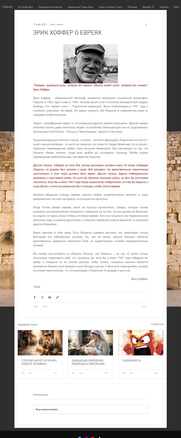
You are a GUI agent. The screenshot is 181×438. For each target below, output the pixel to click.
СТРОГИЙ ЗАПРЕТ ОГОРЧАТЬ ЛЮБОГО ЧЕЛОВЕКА (39, 362)
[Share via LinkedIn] (49, 297)
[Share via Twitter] (42, 297)
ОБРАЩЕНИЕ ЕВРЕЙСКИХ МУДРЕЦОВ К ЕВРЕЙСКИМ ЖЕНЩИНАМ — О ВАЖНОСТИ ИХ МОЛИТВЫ (90, 362)
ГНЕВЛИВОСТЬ (131, 360)
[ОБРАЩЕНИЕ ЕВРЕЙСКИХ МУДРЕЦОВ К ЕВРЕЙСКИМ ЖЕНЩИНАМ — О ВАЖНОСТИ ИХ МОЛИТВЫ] (90, 342)
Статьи (37, 286)
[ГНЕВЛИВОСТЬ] (141, 342)
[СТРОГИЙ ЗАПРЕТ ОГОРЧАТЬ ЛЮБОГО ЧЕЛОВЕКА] (40, 342)
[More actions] (146, 24)
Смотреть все (157, 324)
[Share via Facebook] (34, 297)
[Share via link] (57, 297)
